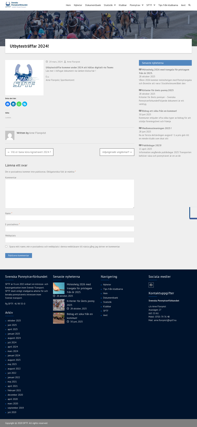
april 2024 (13, 346)
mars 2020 (13, 403)
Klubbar (123, 4)
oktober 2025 (14, 320)
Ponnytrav (135, 4)
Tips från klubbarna (168, 4)
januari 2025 (14, 333)
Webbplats (10, 235)
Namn (8, 213)
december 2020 (15, 394)
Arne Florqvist (73, 61)
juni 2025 (12, 324)
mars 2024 (13, 350)
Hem (68, 4)
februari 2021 (14, 390)
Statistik (108, 4)
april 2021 (13, 385)
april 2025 (13, 329)
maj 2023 (12, 364)
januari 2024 (14, 355)
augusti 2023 (14, 359)
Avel (183, 4)
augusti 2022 (14, 368)
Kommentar (10, 177)
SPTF (149, 4)
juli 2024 (12, 342)
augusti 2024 (14, 337)
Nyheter (78, 4)
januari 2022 (14, 377)
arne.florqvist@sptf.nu (165, 319)
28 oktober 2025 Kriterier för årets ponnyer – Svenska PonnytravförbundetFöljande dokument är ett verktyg (161, 97)
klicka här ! (90, 70)
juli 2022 (12, 372)
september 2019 (16, 407)
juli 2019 (12, 411)
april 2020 (13, 398)
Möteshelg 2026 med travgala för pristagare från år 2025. (79, 288)
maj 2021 (12, 381)
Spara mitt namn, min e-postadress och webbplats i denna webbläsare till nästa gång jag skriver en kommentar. (64, 246)
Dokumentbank (93, 4)
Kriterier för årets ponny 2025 (80, 303)
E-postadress (12, 224)
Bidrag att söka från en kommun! (80, 316)
